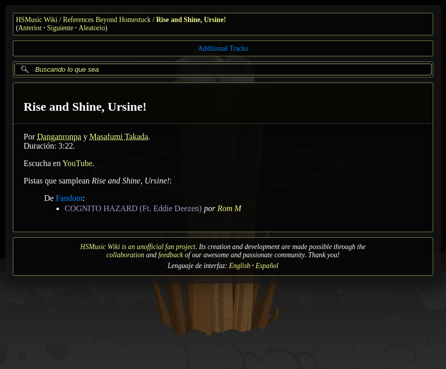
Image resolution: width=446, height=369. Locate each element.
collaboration (126, 255)
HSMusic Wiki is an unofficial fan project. (138, 247)
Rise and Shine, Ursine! (191, 20)
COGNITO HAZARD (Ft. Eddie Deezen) (133, 208)
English (240, 266)
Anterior (30, 28)
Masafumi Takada (118, 136)
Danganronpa (59, 136)
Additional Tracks (223, 48)
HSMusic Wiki (36, 20)
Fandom (69, 198)
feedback (170, 255)
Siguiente (60, 28)
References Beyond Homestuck (107, 20)
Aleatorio (91, 28)
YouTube (77, 163)
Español (266, 266)
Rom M (229, 208)
